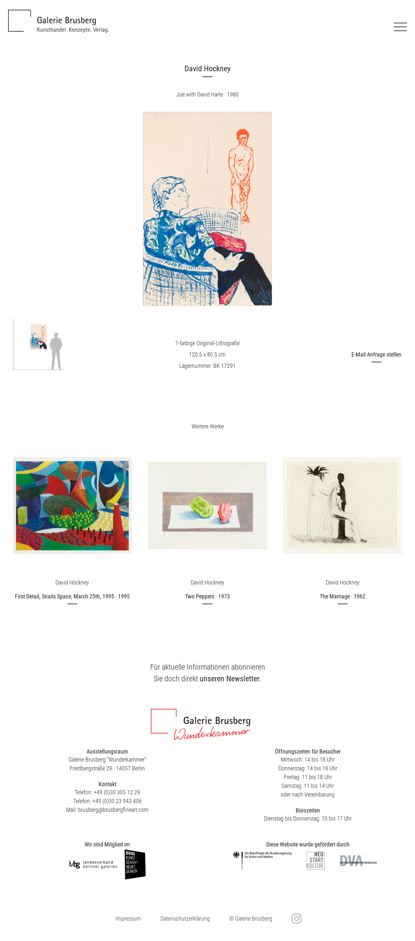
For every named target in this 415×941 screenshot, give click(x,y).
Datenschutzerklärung (185, 918)
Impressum (128, 918)
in (296, 918)
